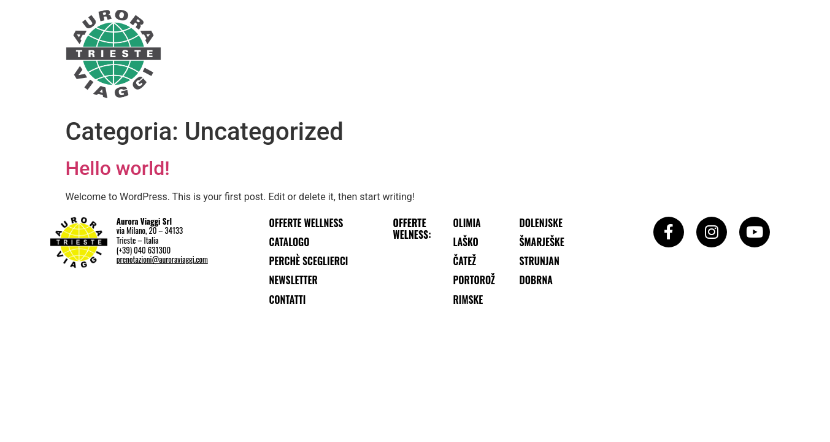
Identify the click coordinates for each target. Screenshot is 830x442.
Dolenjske (541, 222)
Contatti (287, 299)
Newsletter (293, 280)
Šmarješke (542, 242)
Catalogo (289, 242)
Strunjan (539, 261)
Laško (465, 242)
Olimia (467, 222)
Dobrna (536, 280)
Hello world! (118, 168)
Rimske (468, 299)
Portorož (474, 280)
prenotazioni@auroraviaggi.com (162, 259)
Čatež (465, 261)
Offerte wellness (306, 222)
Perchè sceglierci (308, 261)
